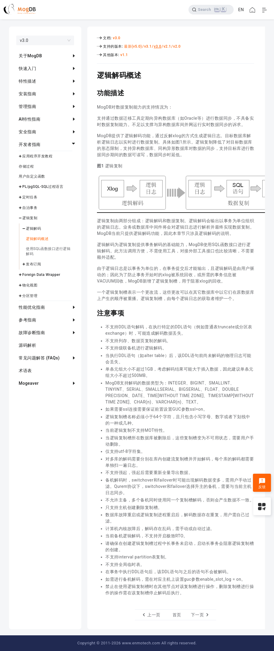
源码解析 (27, 345)
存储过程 (26, 166)
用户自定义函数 (32, 176)
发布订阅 (33, 264)
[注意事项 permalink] (92, 312)
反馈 (262, 483)
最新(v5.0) (133, 46)
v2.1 (167, 46)
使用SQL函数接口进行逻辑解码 (48, 251)
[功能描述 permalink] (92, 92)
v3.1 (148, 46)
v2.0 (177, 46)
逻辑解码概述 (37, 239)
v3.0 (116, 38)
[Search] (211, 9)
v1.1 (124, 55)
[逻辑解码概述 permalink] (92, 74)
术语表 (25, 370)
